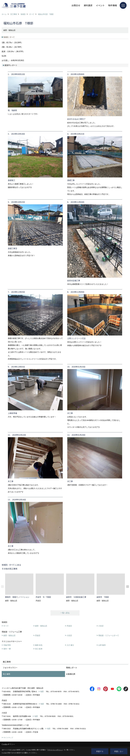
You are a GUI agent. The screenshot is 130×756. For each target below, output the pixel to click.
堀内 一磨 (7, 649)
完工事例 (6, 674)
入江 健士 (70, 645)
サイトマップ (8, 737)
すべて (6, 626)
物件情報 (112, 5)
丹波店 (69, 626)
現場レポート (71, 667)
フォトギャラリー (10, 667)
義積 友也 (38, 645)
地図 (42, 691)
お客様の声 (70, 674)
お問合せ (76, 5)
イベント (100, 5)
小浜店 (100, 626)
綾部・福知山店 (41, 626)
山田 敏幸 (102, 645)
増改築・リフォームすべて (108, 635)
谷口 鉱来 (38, 649)
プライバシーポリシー (55, 750)
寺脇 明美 (7, 645)
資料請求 (88, 5)
